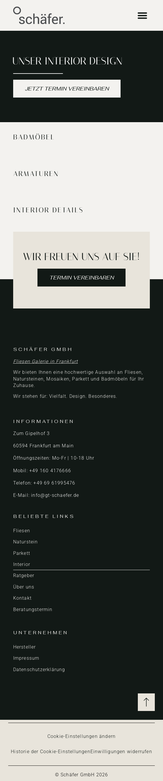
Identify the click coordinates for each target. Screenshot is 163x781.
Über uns (24, 587)
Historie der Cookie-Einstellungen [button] (50, 751)
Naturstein (25, 542)
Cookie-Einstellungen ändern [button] (81, 736)
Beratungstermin (33, 609)
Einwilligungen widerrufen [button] (121, 751)
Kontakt (22, 598)
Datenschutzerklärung (39, 669)
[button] (142, 15)
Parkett (21, 553)
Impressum (26, 658)
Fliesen (21, 530)
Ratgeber (24, 575)
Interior (21, 564)
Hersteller (24, 647)
